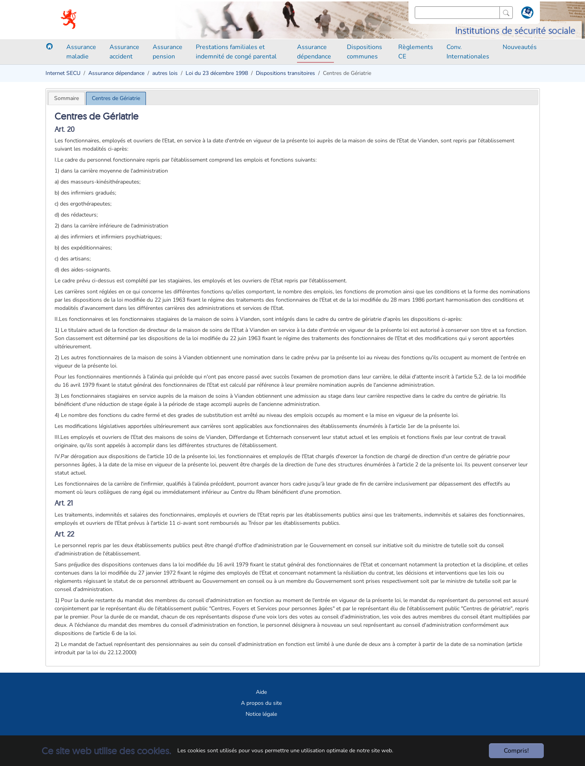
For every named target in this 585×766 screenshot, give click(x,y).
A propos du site (261, 703)
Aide (261, 692)
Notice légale (261, 714)
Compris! (516, 750)
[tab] (66, 98)
